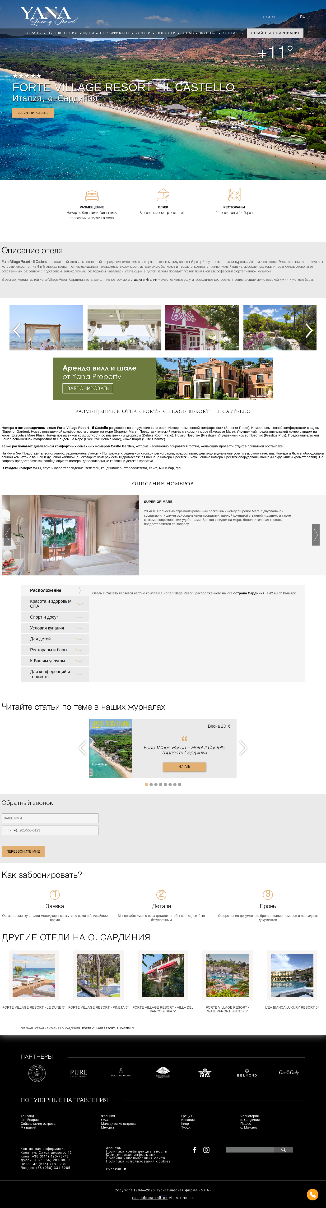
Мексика (107, 1127)
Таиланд (27, 1116)
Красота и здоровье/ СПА (50, 604)
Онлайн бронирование (275, 33)
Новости (166, 33)
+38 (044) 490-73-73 (50, 1156)
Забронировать (33, 113)
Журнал (208, 33)
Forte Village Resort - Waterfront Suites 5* (227, 1009)
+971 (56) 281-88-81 (52, 1160)
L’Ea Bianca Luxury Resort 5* (292, 1007)
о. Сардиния (73, 98)
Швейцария (30, 1120)
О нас (188, 33)
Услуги (143, 33)
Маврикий (28, 1127)
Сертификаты (115, 33)
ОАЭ (104, 1120)
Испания (188, 1120)
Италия (27, 98)
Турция (186, 1127)
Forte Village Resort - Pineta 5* (98, 1007)
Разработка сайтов (150, 1198)
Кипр (185, 1123)
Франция (108, 1116)
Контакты (233, 33)
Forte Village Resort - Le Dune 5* (33, 1007)
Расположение (45, 590)
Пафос (245, 1123)
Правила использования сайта (135, 1158)
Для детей (40, 639)
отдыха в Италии (144, 279)
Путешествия (62, 33)
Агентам (114, 1148)
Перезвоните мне (23, 851)
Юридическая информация (132, 1155)
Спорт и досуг (44, 617)
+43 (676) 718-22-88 (49, 1164)
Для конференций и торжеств (50, 674)
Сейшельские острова (38, 1123)
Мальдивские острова (118, 1123)
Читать (184, 766)
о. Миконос (249, 1127)
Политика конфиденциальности (137, 1151)
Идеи (88, 33)
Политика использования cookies (138, 1161)
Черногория (249, 1116)
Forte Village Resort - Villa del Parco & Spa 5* (163, 1009)
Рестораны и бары (48, 650)
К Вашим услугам (47, 660)
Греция (186, 1116)
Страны (33, 33)
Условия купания (47, 628)
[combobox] (10, 830)
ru (302, 16)
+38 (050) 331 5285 (52, 1168)
